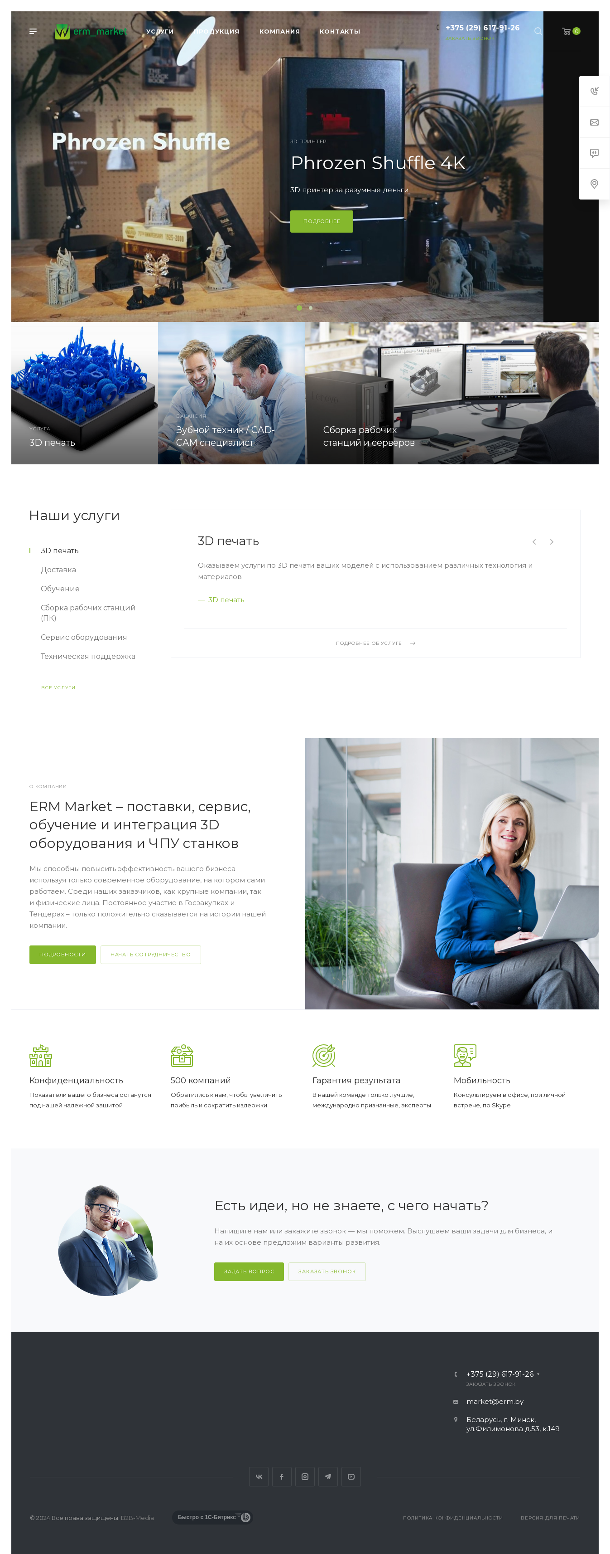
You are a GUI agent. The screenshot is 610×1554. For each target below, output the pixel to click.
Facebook (282, 1476)
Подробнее (377, 221)
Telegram (328, 1476)
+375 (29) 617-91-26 (483, 28)
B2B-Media (137, 1517)
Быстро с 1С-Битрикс (207, 1517)
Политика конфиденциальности (453, 1518)
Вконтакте (259, 1476)
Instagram (305, 1476)
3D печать (228, 541)
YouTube (351, 1476)
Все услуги (58, 688)
